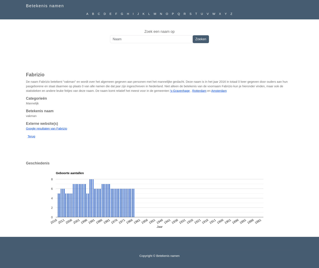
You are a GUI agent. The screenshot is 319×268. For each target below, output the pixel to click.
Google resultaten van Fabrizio (46, 128)
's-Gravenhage (180, 90)
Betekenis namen (45, 6)
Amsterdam (219, 90)
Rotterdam (199, 90)
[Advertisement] (159, 59)
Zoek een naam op (159, 32)
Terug (31, 136)
